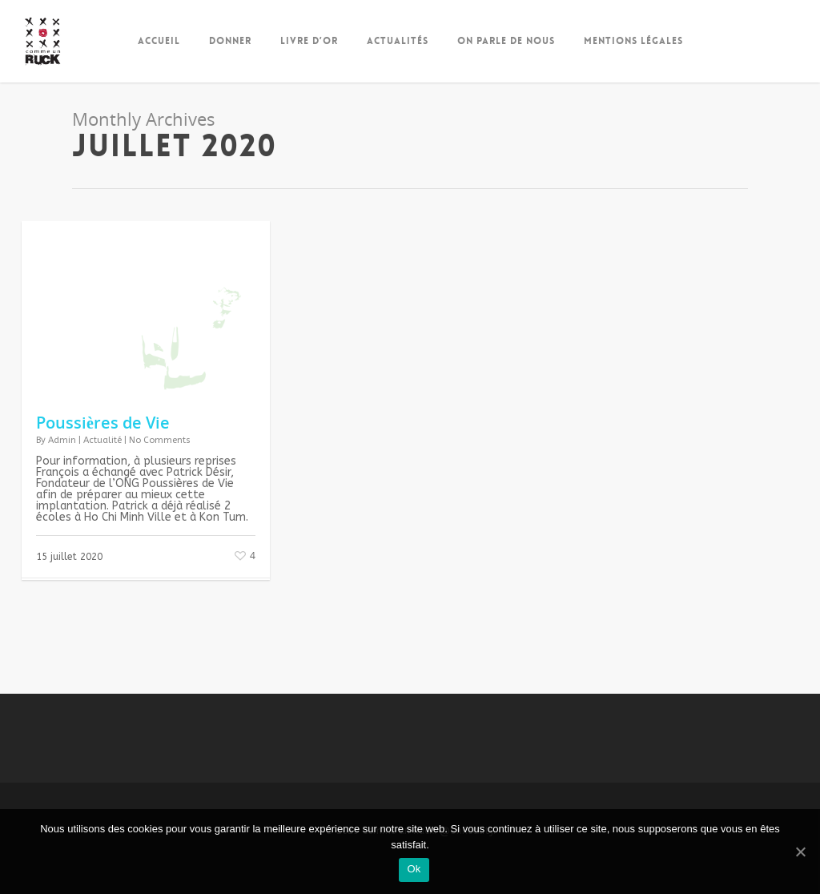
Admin (62, 440)
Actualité (102, 440)
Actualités (397, 40)
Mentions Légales (633, 40)
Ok (413, 869)
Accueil (159, 40)
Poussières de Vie (103, 422)
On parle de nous (506, 40)
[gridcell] (145, 489)
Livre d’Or (309, 40)
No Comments (160, 440)
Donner (230, 40)
